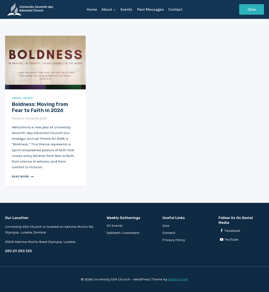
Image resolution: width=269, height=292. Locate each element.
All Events (115, 225)
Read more (23, 176)
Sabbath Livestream (123, 233)
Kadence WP (178, 279)
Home (92, 9)
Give (252, 9)
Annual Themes (22, 97)
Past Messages (150, 9)
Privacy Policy (173, 240)
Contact (175, 9)
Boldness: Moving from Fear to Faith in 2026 (40, 107)
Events (126, 9)
